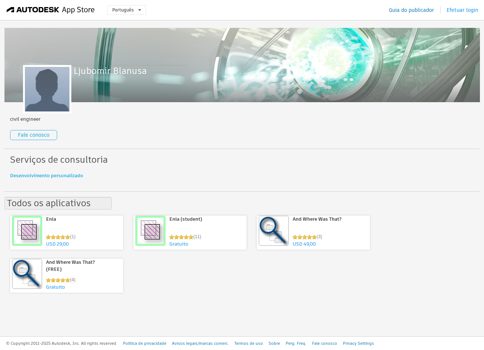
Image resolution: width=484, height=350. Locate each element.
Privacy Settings (358, 343)
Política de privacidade (144, 343)
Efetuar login (462, 10)
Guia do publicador (411, 10)
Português (126, 10)
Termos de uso (248, 343)
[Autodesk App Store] (50, 10)
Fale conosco (33, 135)
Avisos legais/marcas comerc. (200, 343)
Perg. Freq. (296, 343)
